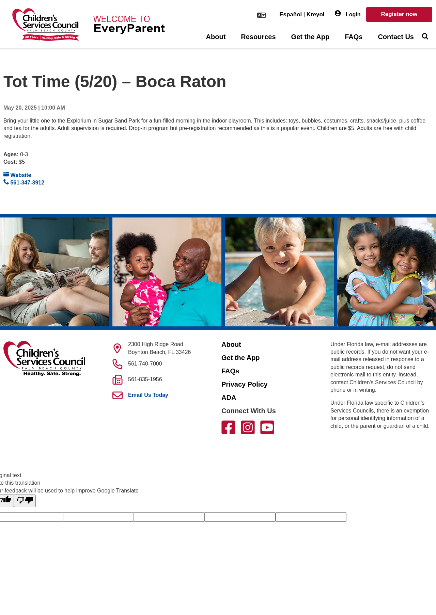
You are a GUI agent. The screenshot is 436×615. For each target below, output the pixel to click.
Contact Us (396, 37)
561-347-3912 (23, 182)
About (216, 37)
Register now (399, 14)
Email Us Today (148, 395)
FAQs (353, 37)
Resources (258, 37)
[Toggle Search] (425, 37)
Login (348, 13)
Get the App (310, 37)
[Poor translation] (25, 501)
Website (17, 175)
